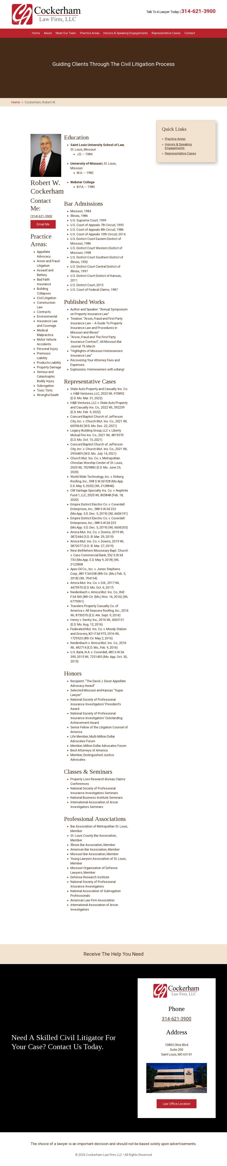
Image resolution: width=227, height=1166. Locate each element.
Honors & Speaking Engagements (125, 33)
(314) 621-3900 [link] (41, 216)
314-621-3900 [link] (198, 11)
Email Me (43, 224)
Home (36, 33)
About (48, 33)
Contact (189, 33)
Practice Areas (89, 33)
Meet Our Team (66, 33)
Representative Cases (166, 33)
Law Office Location (176, 1104)
